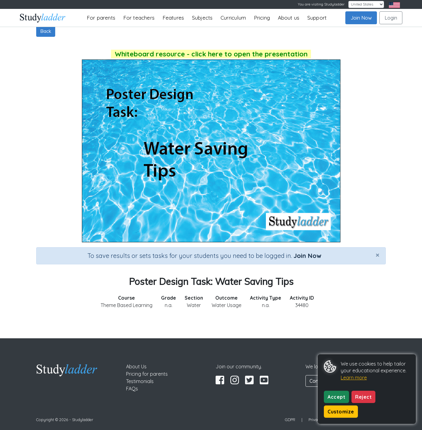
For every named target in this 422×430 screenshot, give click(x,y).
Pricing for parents (147, 374)
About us (289, 17)
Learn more (354, 377)
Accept (336, 397)
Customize (341, 412)
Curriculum (233, 17)
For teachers (139, 17)
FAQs (132, 389)
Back (45, 31)
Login (391, 18)
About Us (136, 366)
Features (173, 17)
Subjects (202, 17)
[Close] (378, 255)
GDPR (290, 419)
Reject (363, 397)
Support (317, 17)
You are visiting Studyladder (321, 4)
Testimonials (140, 381)
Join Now (361, 18)
